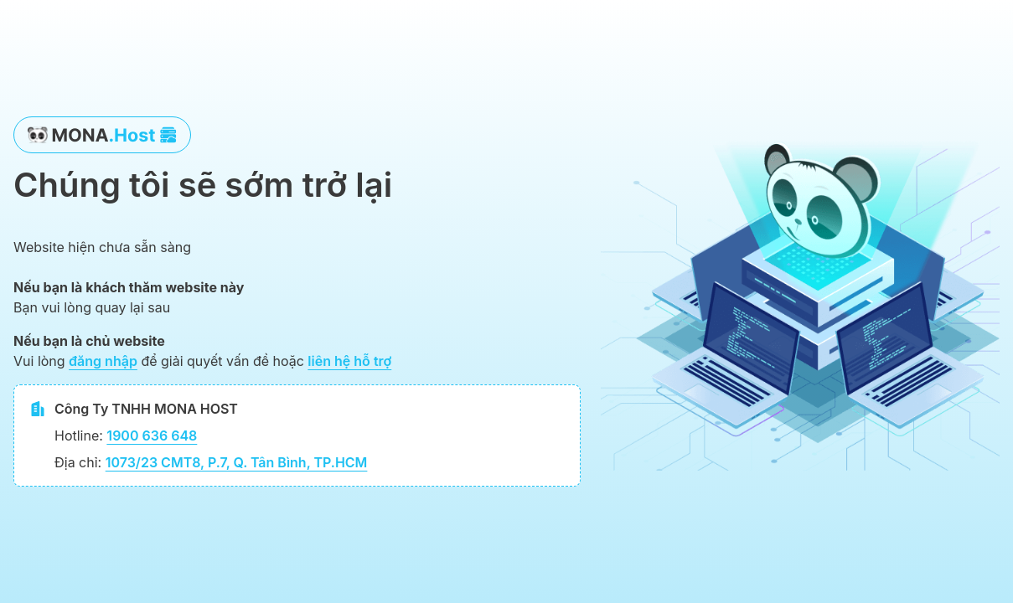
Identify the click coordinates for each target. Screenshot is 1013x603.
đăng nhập (103, 361)
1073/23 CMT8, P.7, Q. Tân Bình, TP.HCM (237, 462)
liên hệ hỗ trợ (349, 361)
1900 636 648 (151, 435)
